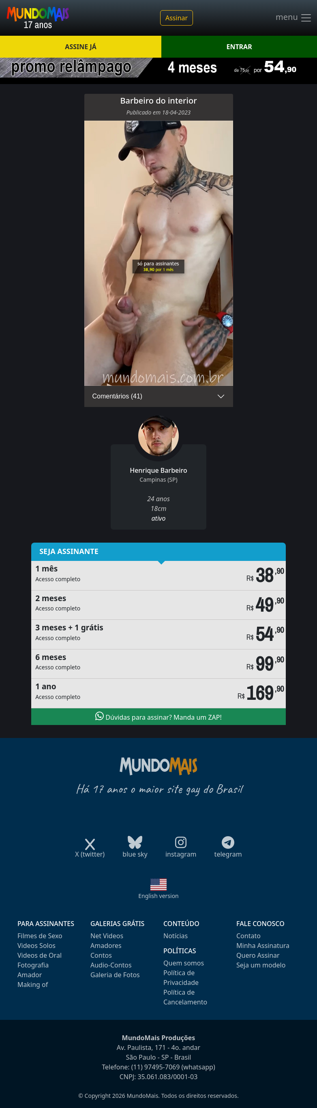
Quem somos (183, 963)
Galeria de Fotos (115, 974)
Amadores (106, 945)
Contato (248, 935)
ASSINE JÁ (80, 46)
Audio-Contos (111, 965)
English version (158, 896)
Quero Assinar (258, 955)
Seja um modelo (260, 965)
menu (294, 18)
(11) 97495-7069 (155, 1067)
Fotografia (33, 965)
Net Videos (106, 935)
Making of (32, 984)
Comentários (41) (117, 396)
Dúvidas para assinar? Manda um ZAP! (158, 716)
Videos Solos (36, 945)
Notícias (175, 935)
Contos (101, 955)
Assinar (176, 17)
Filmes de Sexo (39, 935)
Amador (29, 974)
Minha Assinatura (262, 945)
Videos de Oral (39, 955)
